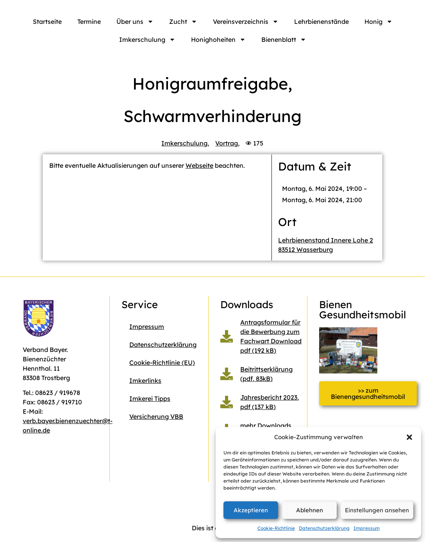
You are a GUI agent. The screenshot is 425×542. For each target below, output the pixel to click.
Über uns (135, 21)
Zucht (183, 21)
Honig (378, 21)
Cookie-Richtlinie (276, 528)
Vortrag (226, 143)
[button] (409, 437)
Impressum (367, 528)
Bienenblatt (283, 39)
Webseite (199, 165)
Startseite (47, 21)
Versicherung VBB (156, 416)
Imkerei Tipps (149, 398)
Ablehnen (309, 510)
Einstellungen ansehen (377, 510)
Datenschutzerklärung (324, 528)
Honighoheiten (218, 39)
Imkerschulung (147, 39)
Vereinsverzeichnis (246, 21)
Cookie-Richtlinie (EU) (162, 362)
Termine (89, 21)
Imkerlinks (145, 380)
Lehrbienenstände (321, 21)
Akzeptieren (251, 510)
